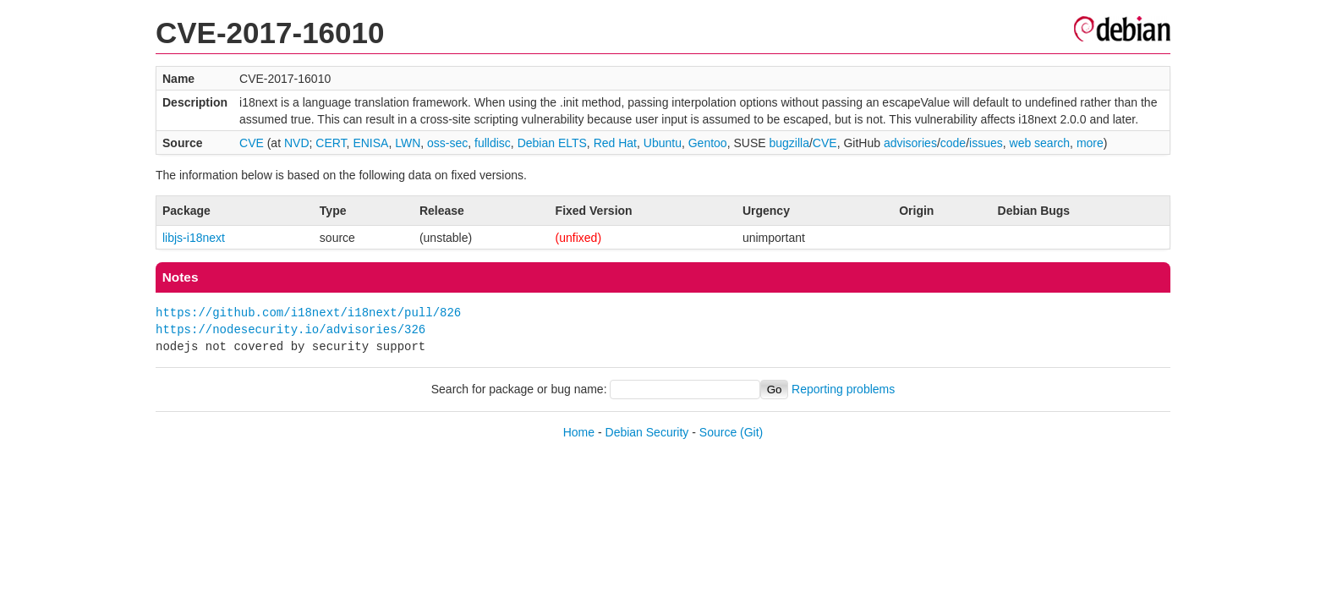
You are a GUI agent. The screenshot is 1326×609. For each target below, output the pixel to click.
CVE (251, 143)
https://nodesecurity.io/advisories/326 (290, 329)
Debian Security (647, 432)
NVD (297, 143)
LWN (407, 143)
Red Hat (615, 143)
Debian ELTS (552, 143)
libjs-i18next (193, 237)
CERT (330, 143)
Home (579, 432)
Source (718, 432)
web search (1040, 143)
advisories (910, 143)
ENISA (370, 143)
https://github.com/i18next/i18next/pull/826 (308, 312)
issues (986, 143)
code (953, 143)
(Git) (751, 432)
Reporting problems (843, 389)
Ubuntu (663, 143)
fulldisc (492, 143)
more (1090, 143)
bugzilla (788, 143)
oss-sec (447, 143)
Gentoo (707, 143)
